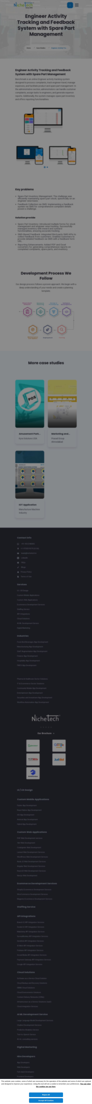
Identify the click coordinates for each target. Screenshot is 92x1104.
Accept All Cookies (46, 1100)
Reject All (46, 1095)
